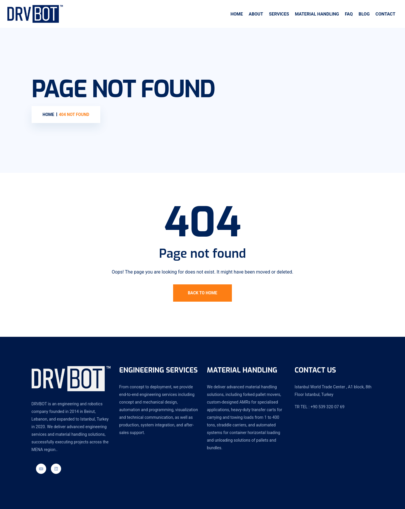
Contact (385, 14)
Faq (349, 14)
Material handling (317, 14)
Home (236, 14)
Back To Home (202, 293)
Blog (364, 14)
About (256, 14)
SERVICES (279, 14)
